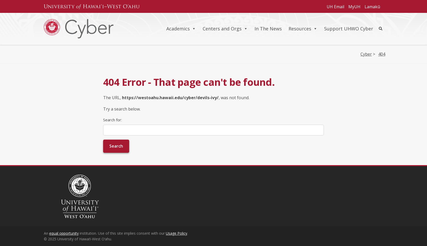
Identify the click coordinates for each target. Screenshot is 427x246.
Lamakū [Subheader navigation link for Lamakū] (372, 7)
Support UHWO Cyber (348, 29)
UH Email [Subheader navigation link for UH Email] (335, 7)
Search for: (112, 119)
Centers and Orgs (225, 29)
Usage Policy (176, 233)
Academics (181, 29)
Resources (303, 29)
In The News (268, 29)
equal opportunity (64, 233)
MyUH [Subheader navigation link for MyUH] (354, 7)
